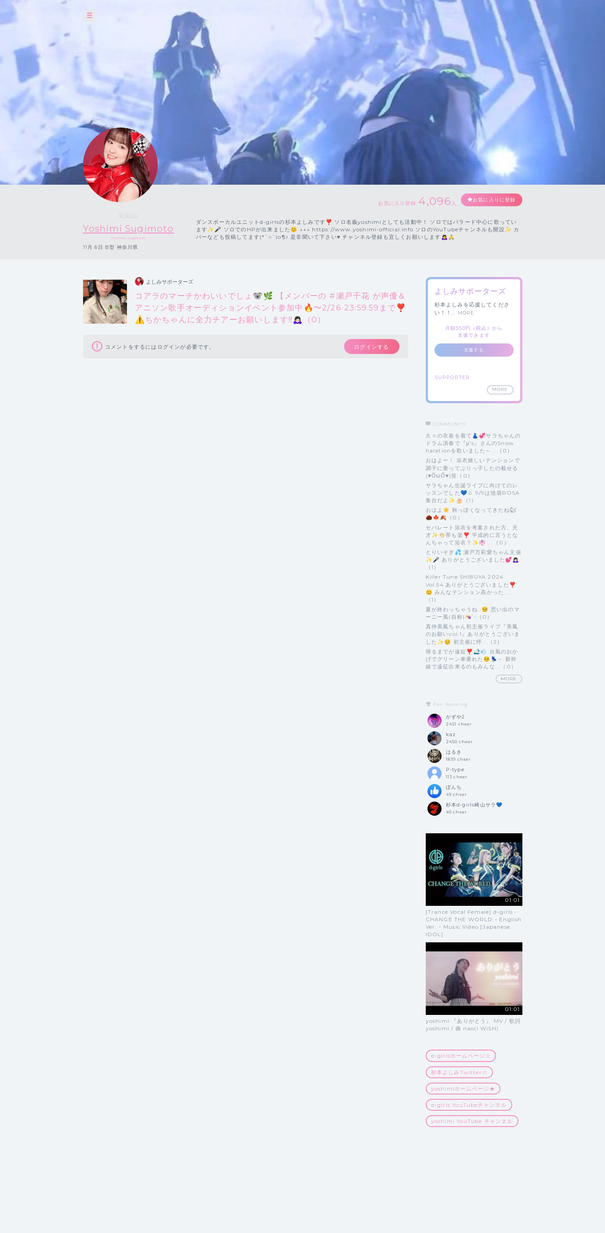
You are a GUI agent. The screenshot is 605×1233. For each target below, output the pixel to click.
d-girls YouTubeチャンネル (469, 1105)
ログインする (367, 347)
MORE (466, 313)
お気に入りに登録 (490, 200)
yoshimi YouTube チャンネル (472, 1121)
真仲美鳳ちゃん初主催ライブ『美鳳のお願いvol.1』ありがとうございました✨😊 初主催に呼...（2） (473, 634)
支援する (474, 350)
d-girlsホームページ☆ (461, 1056)
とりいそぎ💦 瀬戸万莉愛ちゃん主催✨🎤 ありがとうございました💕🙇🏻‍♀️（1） (474, 559)
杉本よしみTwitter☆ (459, 1072)
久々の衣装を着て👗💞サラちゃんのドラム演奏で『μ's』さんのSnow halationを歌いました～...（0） (473, 443)
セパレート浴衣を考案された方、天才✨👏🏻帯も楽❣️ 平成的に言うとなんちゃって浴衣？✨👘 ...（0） (472, 535)
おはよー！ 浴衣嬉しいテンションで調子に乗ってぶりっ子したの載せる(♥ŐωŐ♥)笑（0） (473, 468)
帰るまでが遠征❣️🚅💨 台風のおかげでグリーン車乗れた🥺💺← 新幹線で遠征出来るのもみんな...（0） (472, 659)
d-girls (136, 215)
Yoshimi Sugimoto (135, 228)
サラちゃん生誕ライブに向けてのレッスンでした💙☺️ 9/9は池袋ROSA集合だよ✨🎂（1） (473, 492)
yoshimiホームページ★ (463, 1088)
